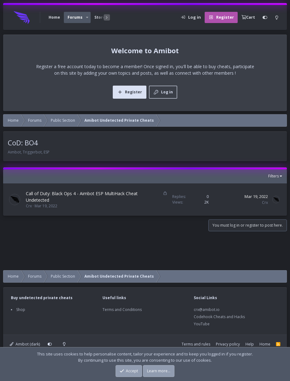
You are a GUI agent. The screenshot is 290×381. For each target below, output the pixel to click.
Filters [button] (273, 176)
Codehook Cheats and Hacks (219, 316)
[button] (87, 17)
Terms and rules (196, 344)
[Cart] (248, 17)
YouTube (202, 324)
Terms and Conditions (122, 309)
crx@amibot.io (207, 309)
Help (249, 344)
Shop (20, 309)
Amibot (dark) (25, 344)
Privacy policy (228, 344)
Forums (75, 17)
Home (54, 17)
